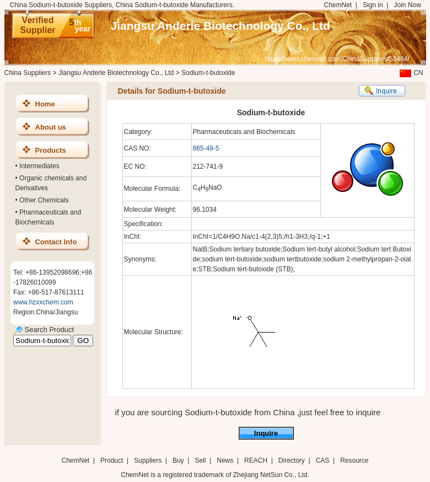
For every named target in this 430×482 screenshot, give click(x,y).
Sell (200, 460)
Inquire (266, 433)
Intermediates (39, 166)
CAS (323, 460)
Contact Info (56, 242)
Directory (291, 460)
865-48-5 (206, 148)
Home (45, 104)
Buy (178, 460)
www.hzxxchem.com (43, 302)
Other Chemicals (43, 200)
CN (410, 73)
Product (112, 460)
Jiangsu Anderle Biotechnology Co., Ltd (220, 25)
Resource (354, 460)
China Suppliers (27, 73)
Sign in (373, 5)
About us (50, 127)
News (225, 460)
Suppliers (148, 460)
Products (50, 150)
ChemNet (338, 5)
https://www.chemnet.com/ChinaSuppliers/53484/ (337, 59)
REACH (255, 460)
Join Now (407, 5)
